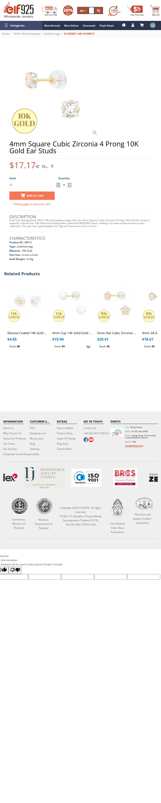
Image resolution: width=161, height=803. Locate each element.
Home (5, 34)
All (83, 11)
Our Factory (10, 449)
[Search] (91, 10)
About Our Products (14, 438)
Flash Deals (107, 25)
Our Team (9, 443)
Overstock (89, 25)
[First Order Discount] (135, 10)
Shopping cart (38, 433)
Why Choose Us (12, 433)
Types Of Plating (66, 438)
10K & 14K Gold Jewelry (26, 34)
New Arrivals (52, 25)
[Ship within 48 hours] (114, 10)
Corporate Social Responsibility (21, 454)
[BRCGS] (125, 477)
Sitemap (34, 449)
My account (36, 438)
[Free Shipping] (49, 10)
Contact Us (90, 428)
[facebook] (86, 440)
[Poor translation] (15, 570)
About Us (8, 428)
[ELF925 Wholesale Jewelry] (18, 10)
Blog (32, 443)
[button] (21, 25)
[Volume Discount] (68, 10)
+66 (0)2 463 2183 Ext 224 (99, 433)
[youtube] (91, 440)
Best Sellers (71, 25)
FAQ (32, 428)
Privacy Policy (64, 433)
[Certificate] (44, 477)
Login (25, 204)
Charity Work (64, 449)
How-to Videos (65, 428)
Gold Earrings (52, 34)
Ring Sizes (62, 443)
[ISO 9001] (86, 478)
